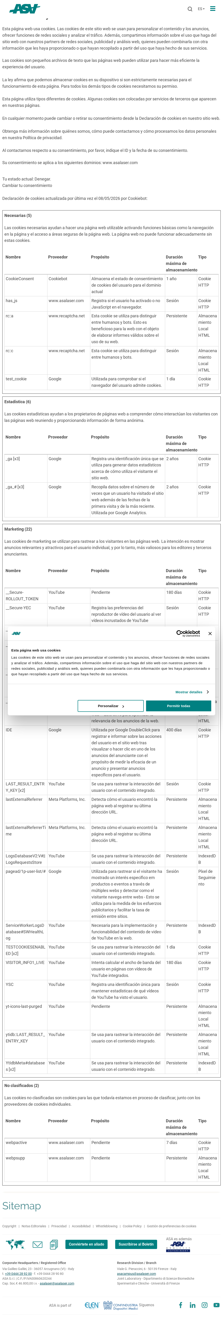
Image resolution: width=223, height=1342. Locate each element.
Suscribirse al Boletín (136, 1244)
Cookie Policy (132, 1226)
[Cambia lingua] (201, 9)
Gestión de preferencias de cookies (171, 1226)
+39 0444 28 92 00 (18, 1274)
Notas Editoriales (34, 1226)
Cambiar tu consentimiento (27, 185)
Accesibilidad (81, 1226)
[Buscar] (190, 9)
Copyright (9, 1226)
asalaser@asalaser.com (57, 1283)
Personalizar (111, 706)
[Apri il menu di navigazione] (212, 8)
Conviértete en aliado (86, 1244)
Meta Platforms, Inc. (67, 799)
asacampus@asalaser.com (136, 1274)
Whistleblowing (106, 1226)
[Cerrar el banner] (210, 633)
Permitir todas (178, 706)
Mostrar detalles (189, 692)
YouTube (57, 592)
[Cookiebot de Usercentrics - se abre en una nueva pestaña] (180, 633)
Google (55, 378)
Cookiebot (137, 198)
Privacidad (59, 1226)
